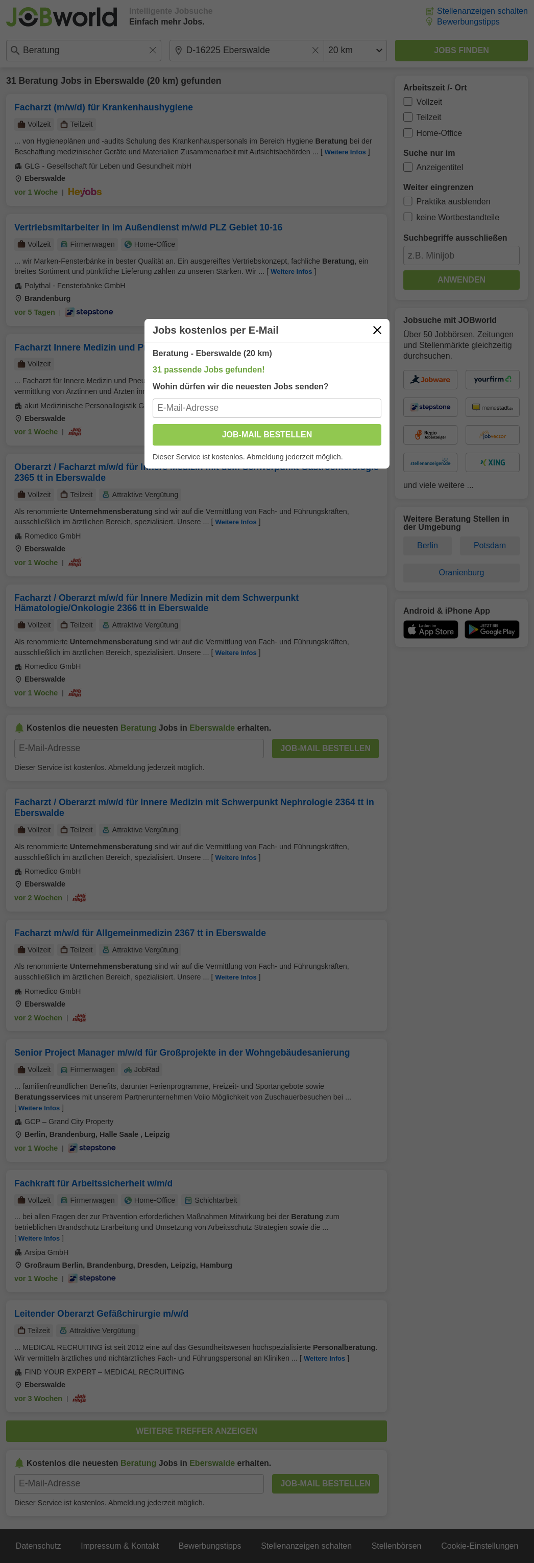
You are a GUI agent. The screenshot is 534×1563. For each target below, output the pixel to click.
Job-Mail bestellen (267, 434)
